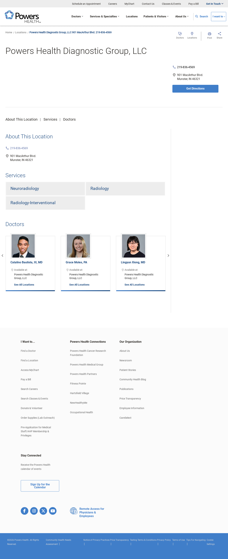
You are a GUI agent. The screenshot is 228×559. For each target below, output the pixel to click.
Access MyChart (30, 370)
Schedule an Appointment (86, 3)
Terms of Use (178, 540)
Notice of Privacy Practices (96, 540)
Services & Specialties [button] (103, 16)
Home (8, 32)
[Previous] (3, 255)
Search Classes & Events (34, 398)
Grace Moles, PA (76, 262)
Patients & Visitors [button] (155, 16)
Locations (20, 32)
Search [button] (201, 16)
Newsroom (126, 360)
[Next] (168, 255)
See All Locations (24, 284)
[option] (30, 260)
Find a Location (29, 360)
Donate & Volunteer (31, 408)
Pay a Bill (193, 3)
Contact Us (148, 3)
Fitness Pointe (78, 383)
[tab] (40, 341)
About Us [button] (180, 16)
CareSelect (125, 417)
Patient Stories (128, 370)
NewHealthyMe (78, 402)
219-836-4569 (186, 67)
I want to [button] (218, 16)
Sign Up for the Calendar (40, 486)
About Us (125, 350)
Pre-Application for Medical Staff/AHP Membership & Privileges (36, 431)
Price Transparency (130, 398)
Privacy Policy (164, 540)
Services (50, 119)
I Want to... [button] (28, 341)
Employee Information (132, 408)
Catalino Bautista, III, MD (26, 262)
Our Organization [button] (131, 341)
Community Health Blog (133, 379)
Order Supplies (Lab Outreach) (38, 417)
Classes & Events (171, 3)
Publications (126, 389)
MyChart (129, 3)
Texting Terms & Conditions (143, 540)
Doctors (69, 119)
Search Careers (29, 389)
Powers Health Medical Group (86, 364)
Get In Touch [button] (213, 3)
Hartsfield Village (79, 393)
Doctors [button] (76, 16)
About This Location (21, 119)
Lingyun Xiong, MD (133, 262)
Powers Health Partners (83, 374)
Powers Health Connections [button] (88, 341)
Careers (112, 3)
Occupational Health (81, 412)
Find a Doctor (28, 350)
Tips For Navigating (196, 540)
